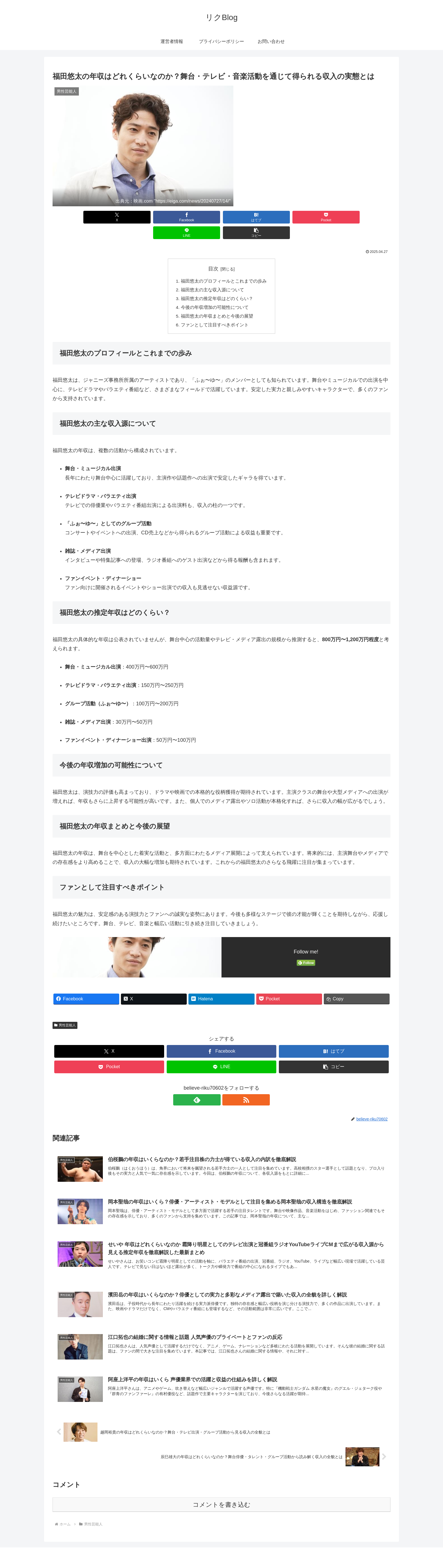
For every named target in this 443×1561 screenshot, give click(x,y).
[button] (363, 217)
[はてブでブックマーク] (193, 217)
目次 (213, 253)
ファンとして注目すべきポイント (215, 311)
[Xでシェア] (80, 217)
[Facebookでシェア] (136, 217)
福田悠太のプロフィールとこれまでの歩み (224, 265)
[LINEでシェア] (307, 217)
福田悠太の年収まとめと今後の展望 (217, 302)
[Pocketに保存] (250, 217)
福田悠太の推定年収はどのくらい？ (217, 284)
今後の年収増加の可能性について (215, 293)
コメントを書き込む (222, 1493)
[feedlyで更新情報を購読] (215, 1086)
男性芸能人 (65, 1012)
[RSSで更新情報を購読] (228, 1086)
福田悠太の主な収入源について (212, 274)
